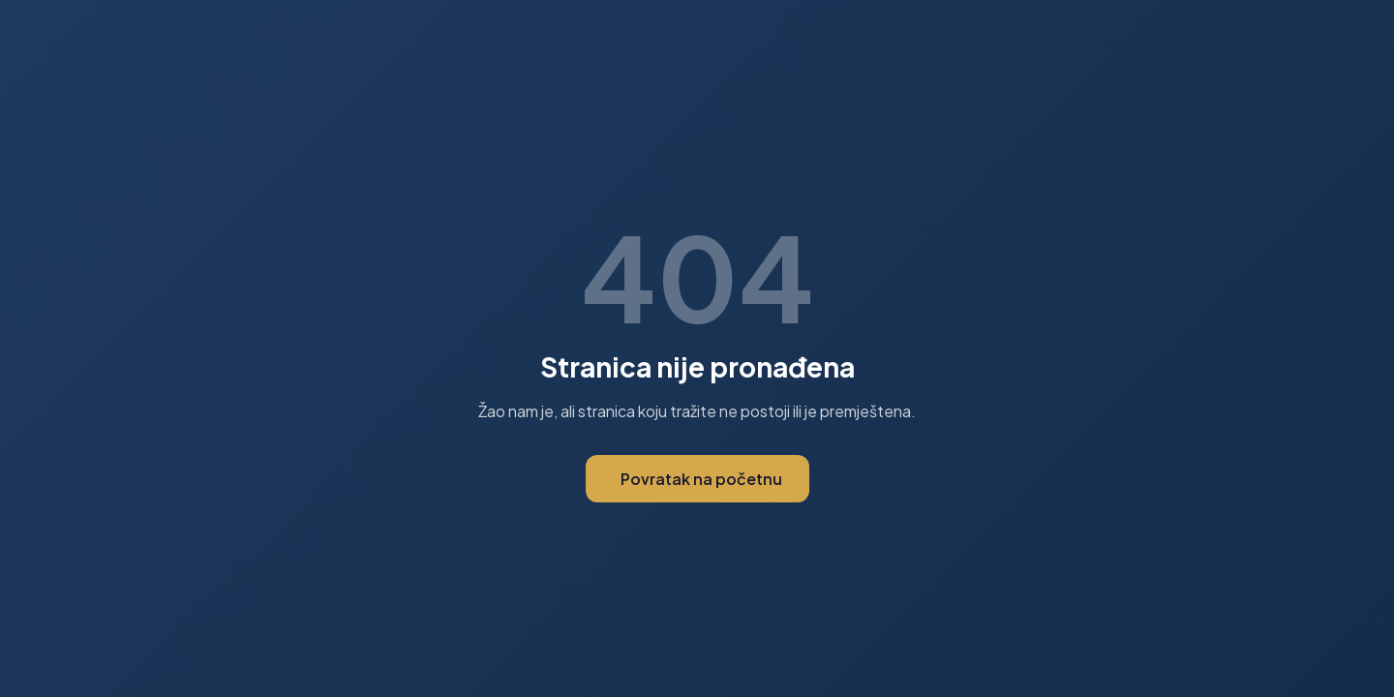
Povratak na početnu (701, 479)
